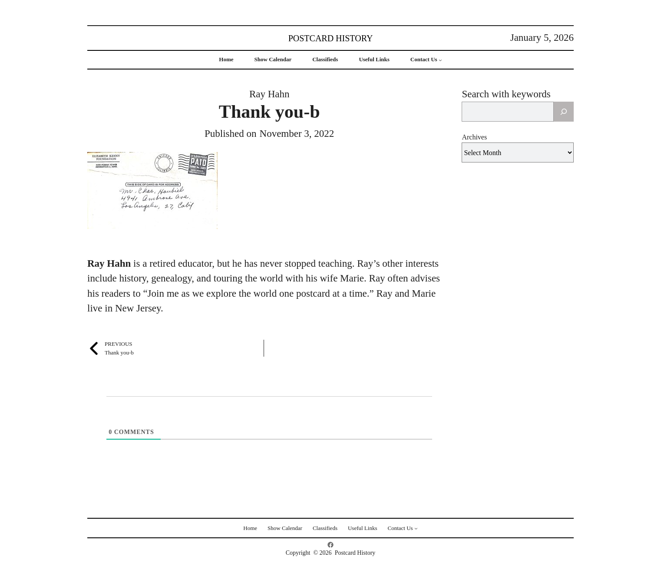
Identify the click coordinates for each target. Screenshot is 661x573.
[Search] (564, 112)
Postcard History (330, 38)
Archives (474, 137)
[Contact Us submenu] (440, 60)
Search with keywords (506, 94)
